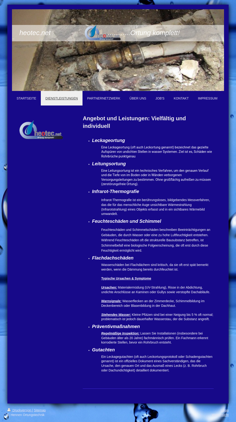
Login (225, 410)
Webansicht (220, 415)
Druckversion (19, 410)
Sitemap (40, 410)
